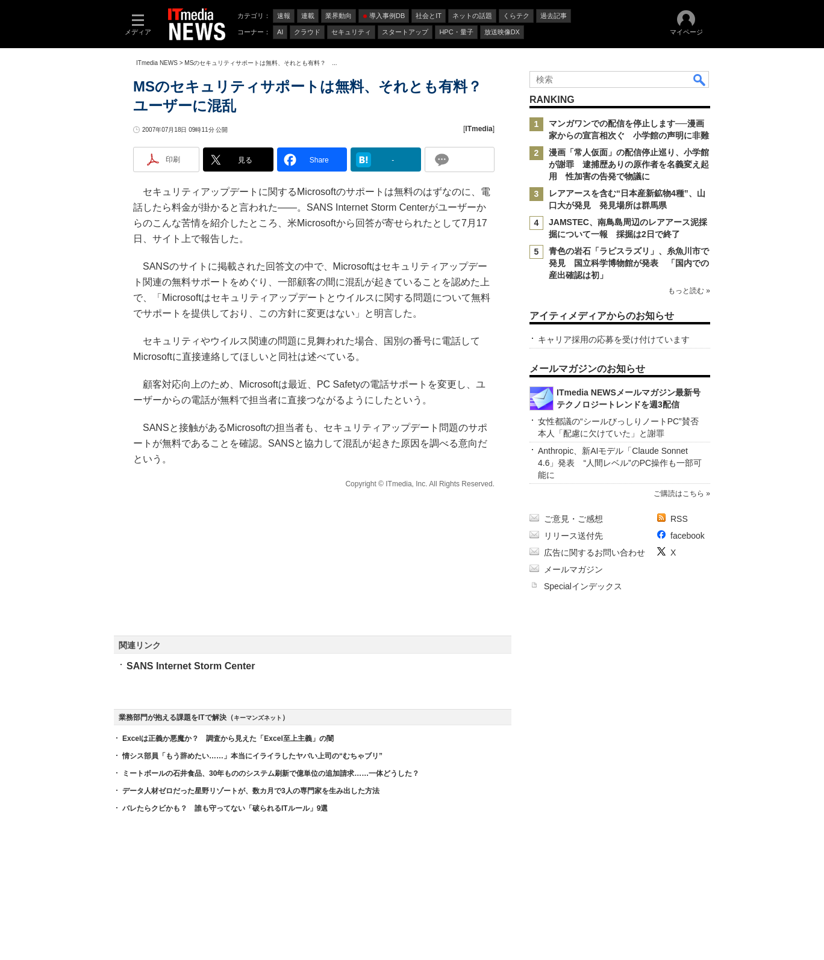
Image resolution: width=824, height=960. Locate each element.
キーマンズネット (258, 717)
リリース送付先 (573, 535)
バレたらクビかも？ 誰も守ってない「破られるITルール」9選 (225, 808)
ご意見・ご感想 (573, 519)
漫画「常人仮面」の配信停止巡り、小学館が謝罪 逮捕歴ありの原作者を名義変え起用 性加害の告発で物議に (629, 164)
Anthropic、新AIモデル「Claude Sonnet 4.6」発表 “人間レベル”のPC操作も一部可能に (620, 463)
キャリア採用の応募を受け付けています (614, 339)
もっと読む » (689, 290)
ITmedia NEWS (157, 63)
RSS (679, 519)
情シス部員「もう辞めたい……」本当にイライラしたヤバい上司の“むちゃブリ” (252, 756)
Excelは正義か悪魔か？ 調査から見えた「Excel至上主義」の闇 (228, 738)
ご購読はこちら (679, 493)
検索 (700, 79)
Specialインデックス (583, 586)
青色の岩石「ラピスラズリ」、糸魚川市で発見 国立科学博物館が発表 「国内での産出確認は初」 (629, 263)
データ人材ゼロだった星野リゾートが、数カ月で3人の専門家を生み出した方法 (250, 791)
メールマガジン (573, 569)
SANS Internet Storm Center (190, 666)
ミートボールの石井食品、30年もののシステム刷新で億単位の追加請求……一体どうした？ (270, 773)
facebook (687, 535)
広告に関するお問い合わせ (594, 552)
